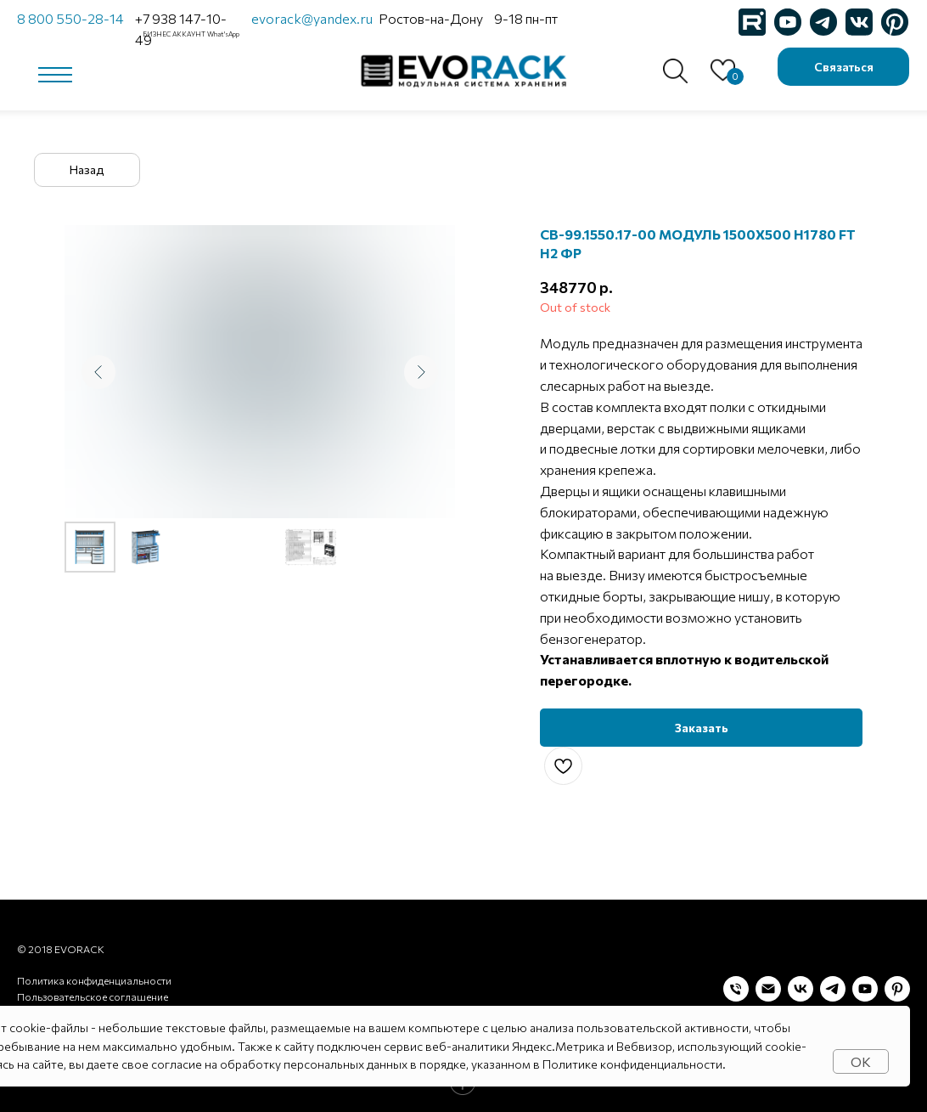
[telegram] (833, 989)
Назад (87, 169)
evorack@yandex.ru (312, 18)
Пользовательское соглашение (92, 996)
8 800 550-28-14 (70, 18)
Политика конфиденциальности (94, 980)
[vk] (800, 989)
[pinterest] (897, 989)
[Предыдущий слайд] (98, 372)
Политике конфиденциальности (632, 1064)
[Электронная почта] (768, 989)
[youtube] (865, 989)
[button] (701, 727)
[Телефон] (736, 989)
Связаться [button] (844, 66)
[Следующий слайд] (421, 372)
